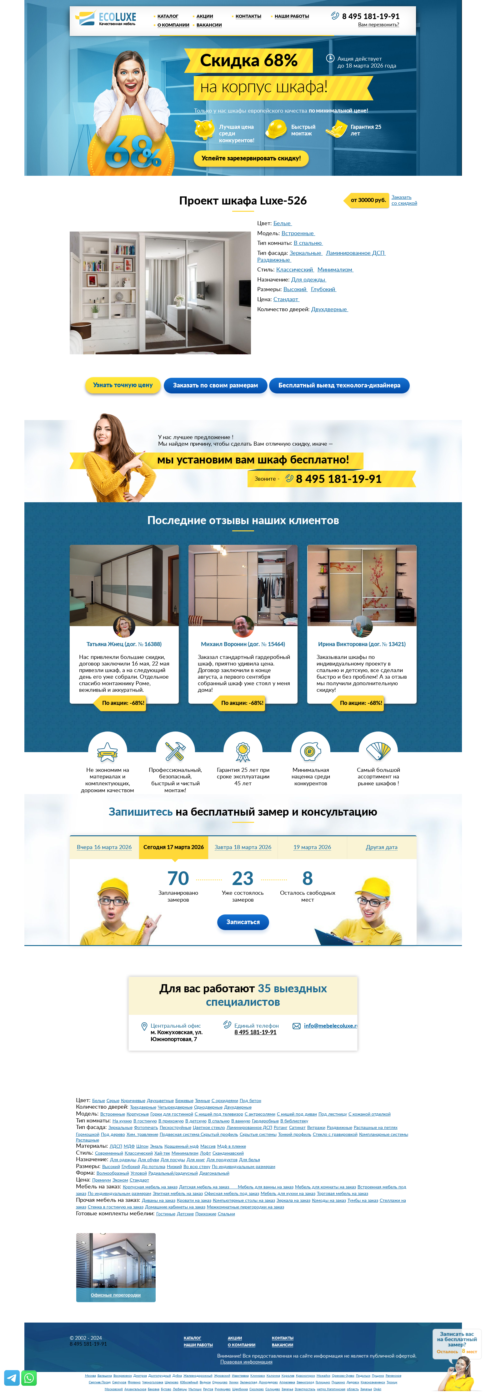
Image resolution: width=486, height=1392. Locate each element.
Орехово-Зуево (343, 1375)
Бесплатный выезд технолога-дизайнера (339, 385)
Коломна (273, 1375)
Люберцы (180, 1389)
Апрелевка (287, 1382)
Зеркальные (306, 253)
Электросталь (305, 1389)
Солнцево (272, 1389)
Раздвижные (274, 260)
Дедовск (353, 1382)
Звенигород (305, 1382)
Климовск (257, 1375)
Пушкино (338, 1382)
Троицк (392, 1382)
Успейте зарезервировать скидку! (251, 158)
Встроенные (298, 233)
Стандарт (286, 299)
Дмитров (140, 1375)
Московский (114, 1389)
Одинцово (220, 1382)
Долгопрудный (159, 1375)
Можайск (323, 1375)
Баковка (153, 1389)
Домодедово (268, 1382)
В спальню (308, 243)
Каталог (168, 16)
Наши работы (292, 16)
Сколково (256, 1389)
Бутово (166, 1389)
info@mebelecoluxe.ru (332, 1026)
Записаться (243, 922)
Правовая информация (246, 1361)
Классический (295, 270)
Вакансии (209, 25)
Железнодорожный (198, 1375)
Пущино (378, 1375)
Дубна (177, 1375)
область (353, 1389)
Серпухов (119, 1382)
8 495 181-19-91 (371, 17)
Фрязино (134, 1382)
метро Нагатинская (331, 1389)
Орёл (377, 1389)
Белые (282, 223)
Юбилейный (189, 1382)
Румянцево (223, 1389)
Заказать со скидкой (404, 200)
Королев (288, 1375)
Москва (90, 1375)
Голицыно (323, 1382)
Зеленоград (248, 1382)
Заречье (287, 1389)
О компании (173, 25)
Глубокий (324, 289)
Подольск (363, 1375)
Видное (205, 1382)
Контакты (248, 16)
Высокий (295, 289)
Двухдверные (329, 309)
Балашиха (105, 1375)
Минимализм (336, 270)
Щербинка (240, 1389)
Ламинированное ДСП (356, 253)
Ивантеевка (240, 1375)
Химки (233, 1382)
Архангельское (135, 1389)
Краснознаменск (373, 1382)
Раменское (393, 1375)
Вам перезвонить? (378, 25)
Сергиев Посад (100, 1382)
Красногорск (305, 1375)
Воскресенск (122, 1375)
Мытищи (195, 1389)
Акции (205, 16)
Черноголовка (152, 1382)
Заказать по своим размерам (215, 385)
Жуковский (222, 1375)
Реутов (208, 1389)
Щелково (171, 1382)
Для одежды (309, 280)
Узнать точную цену (123, 385)
